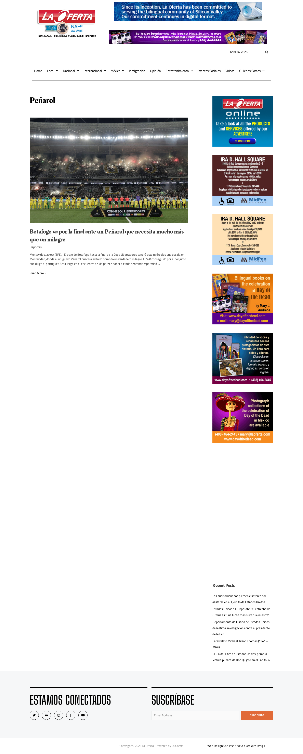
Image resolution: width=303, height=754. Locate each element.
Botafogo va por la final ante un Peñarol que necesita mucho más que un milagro (107, 235)
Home (38, 71)
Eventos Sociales (209, 71)
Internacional (95, 71)
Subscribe (257, 715)
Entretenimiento (179, 71)
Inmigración (137, 71)
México (117, 71)
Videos (229, 71)
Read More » (38, 273)
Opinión (155, 71)
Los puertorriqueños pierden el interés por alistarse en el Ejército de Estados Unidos (239, 599)
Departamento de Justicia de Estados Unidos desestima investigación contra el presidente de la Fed (241, 628)
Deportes (36, 247)
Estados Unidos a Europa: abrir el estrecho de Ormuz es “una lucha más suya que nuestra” (241, 612)
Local (52, 71)
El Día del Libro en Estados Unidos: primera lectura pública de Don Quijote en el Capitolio (241, 657)
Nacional (71, 71)
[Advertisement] (243, 479)
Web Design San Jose (219, 746)
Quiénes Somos (251, 71)
